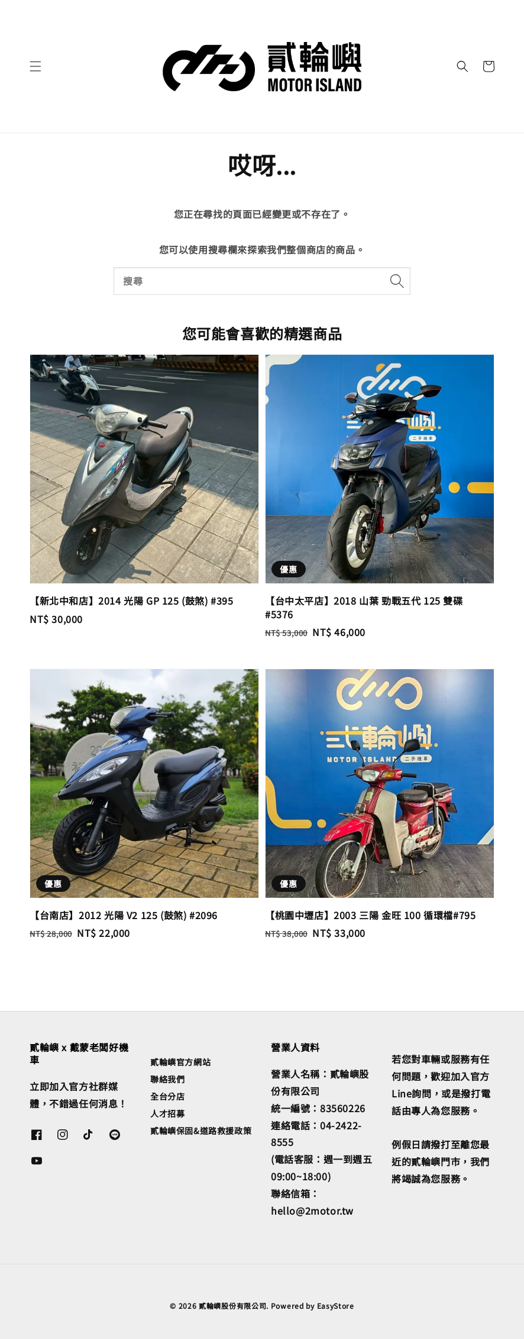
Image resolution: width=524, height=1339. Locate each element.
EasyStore (335, 1306)
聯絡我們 (167, 1079)
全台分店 (167, 1096)
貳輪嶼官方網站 (180, 1062)
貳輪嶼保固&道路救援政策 (200, 1130)
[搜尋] (397, 281)
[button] (35, 66)
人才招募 (167, 1113)
